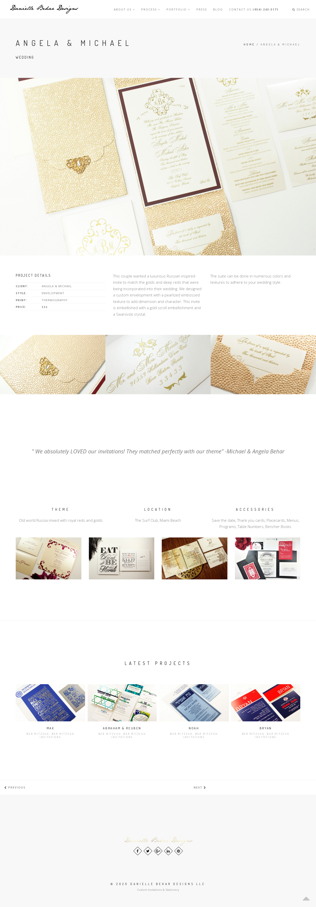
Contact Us (254, 9)
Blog (218, 9)
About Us (124, 9)
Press (201, 9)
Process (150, 9)
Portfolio (178, 9)
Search (301, 9)
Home (249, 44)
